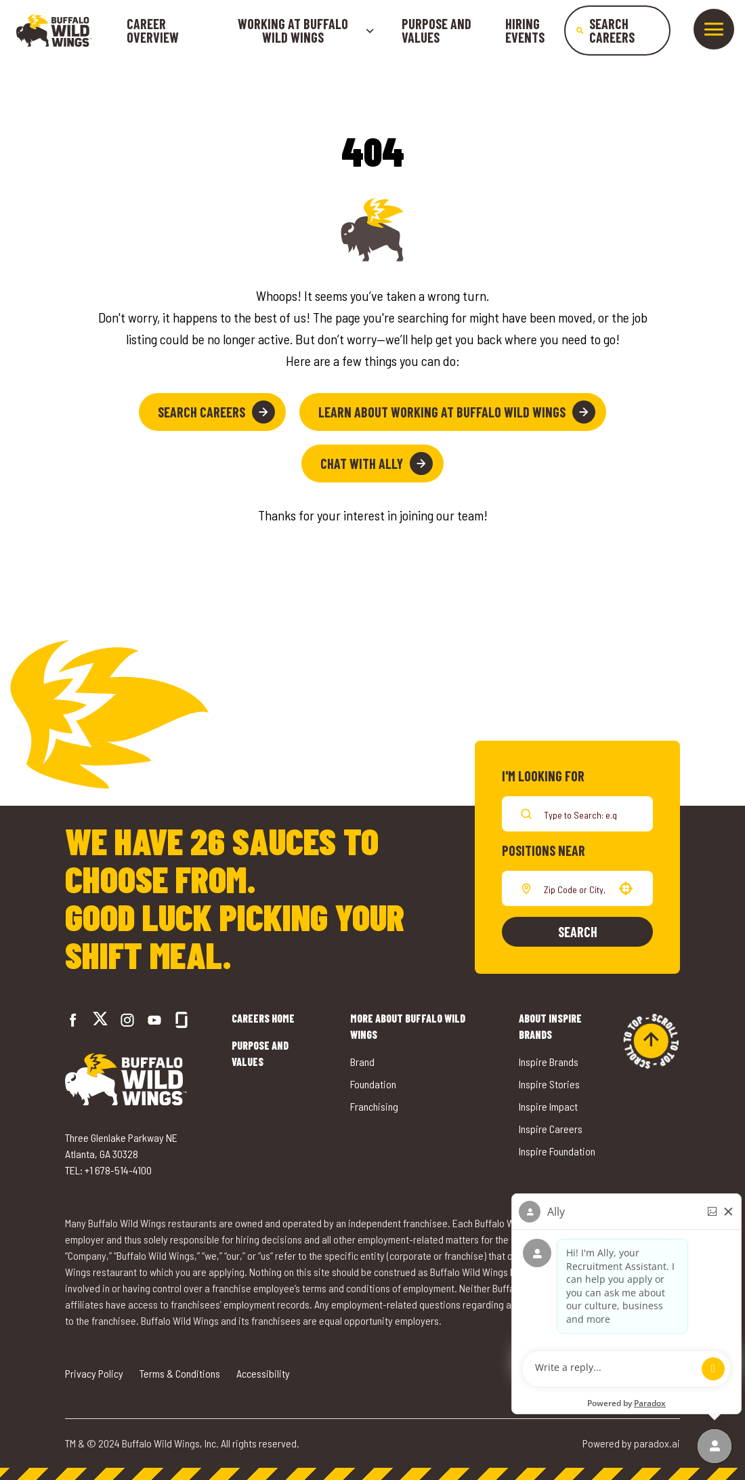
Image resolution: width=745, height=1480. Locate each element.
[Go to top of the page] (651, 1040)
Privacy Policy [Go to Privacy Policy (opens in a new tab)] (94, 1373)
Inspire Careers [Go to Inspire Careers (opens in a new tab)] (550, 1128)
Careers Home (263, 1018)
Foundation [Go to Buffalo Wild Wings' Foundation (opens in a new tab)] (373, 1083)
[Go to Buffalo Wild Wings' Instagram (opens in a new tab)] (127, 1020)
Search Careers (216, 412)
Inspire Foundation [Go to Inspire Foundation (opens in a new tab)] (557, 1151)
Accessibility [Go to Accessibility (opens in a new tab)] (263, 1373)
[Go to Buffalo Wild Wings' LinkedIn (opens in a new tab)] (154, 1020)
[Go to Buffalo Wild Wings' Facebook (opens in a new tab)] (73, 1020)
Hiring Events (525, 30)
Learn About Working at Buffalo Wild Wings (456, 412)
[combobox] (574, 888)
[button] (626, 888)
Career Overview (153, 30)
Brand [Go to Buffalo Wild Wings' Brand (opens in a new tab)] (362, 1061)
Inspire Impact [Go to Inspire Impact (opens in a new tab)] (548, 1106)
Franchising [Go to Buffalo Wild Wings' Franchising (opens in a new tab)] (374, 1106)
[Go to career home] (53, 30)
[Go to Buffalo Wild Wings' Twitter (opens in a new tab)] (100, 1020)
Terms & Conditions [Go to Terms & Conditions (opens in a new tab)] (180, 1373)
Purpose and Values (436, 30)
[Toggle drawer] (714, 29)
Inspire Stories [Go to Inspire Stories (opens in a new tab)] (549, 1083)
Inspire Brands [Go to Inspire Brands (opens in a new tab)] (548, 1061)
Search (577, 932)
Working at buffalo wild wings (306, 30)
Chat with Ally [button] (376, 463)
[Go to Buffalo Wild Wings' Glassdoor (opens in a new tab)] (181, 1020)
